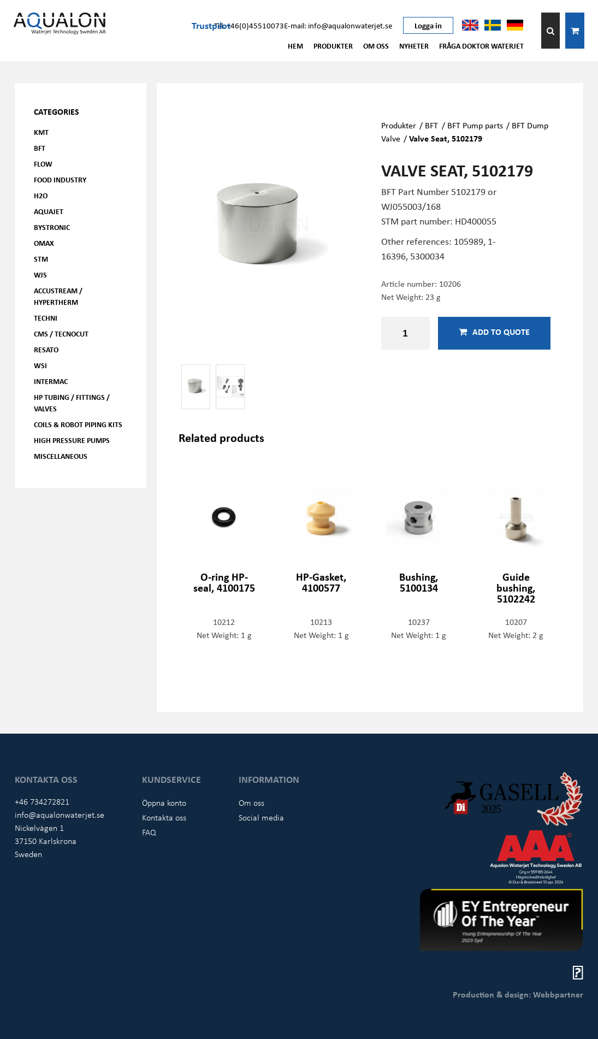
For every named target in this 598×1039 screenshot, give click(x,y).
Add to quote (494, 332)
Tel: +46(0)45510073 (249, 25)
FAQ (149, 832)
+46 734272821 (42, 801)
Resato (46, 349)
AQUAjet (48, 211)
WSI (40, 365)
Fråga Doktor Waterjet (481, 45)
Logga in (428, 25)
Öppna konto (164, 802)
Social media (261, 817)
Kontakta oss (164, 817)
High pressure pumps (72, 440)
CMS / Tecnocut (61, 333)
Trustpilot (211, 25)
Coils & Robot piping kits (78, 424)
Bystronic (52, 227)
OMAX (44, 243)
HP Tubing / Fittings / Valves (72, 403)
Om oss (376, 45)
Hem (295, 45)
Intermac (51, 381)
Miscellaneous (60, 456)
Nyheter (414, 45)
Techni (45, 317)
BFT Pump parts (475, 125)
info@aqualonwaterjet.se (59, 814)
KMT (41, 132)
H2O (41, 195)
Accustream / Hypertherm (58, 296)
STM (41, 258)
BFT (39, 148)
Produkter (333, 45)
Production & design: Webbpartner (518, 994)
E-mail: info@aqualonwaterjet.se (338, 25)
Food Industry (60, 179)
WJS (40, 274)
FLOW (43, 163)
